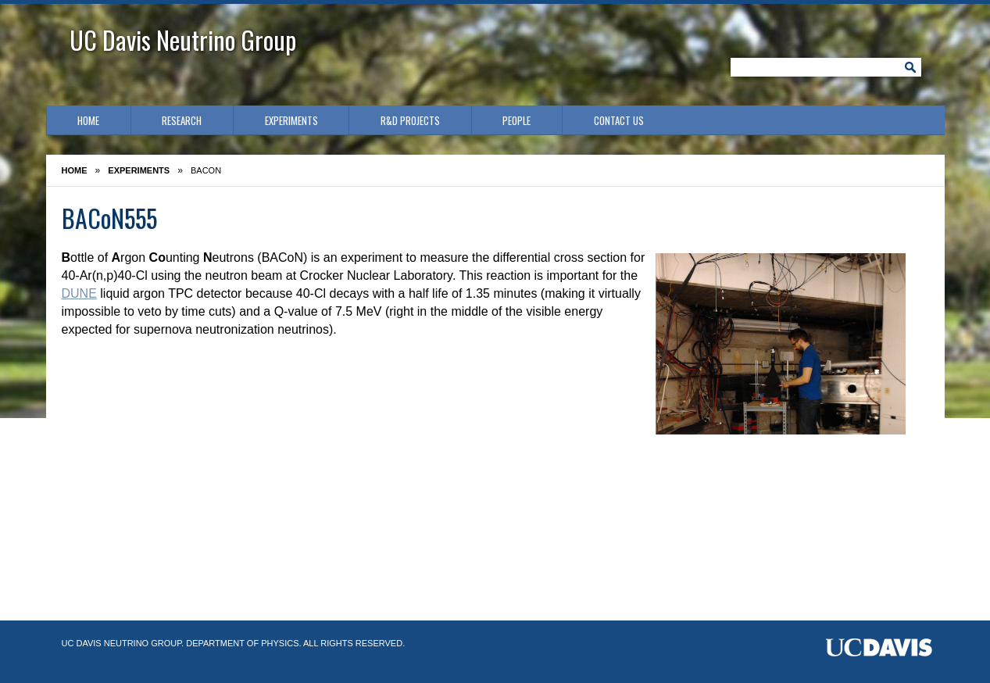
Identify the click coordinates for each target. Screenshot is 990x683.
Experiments (291, 120)
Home (88, 120)
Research (182, 120)
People (516, 120)
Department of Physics (242, 643)
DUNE (79, 293)
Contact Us (619, 120)
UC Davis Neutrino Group (183, 39)
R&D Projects (410, 120)
